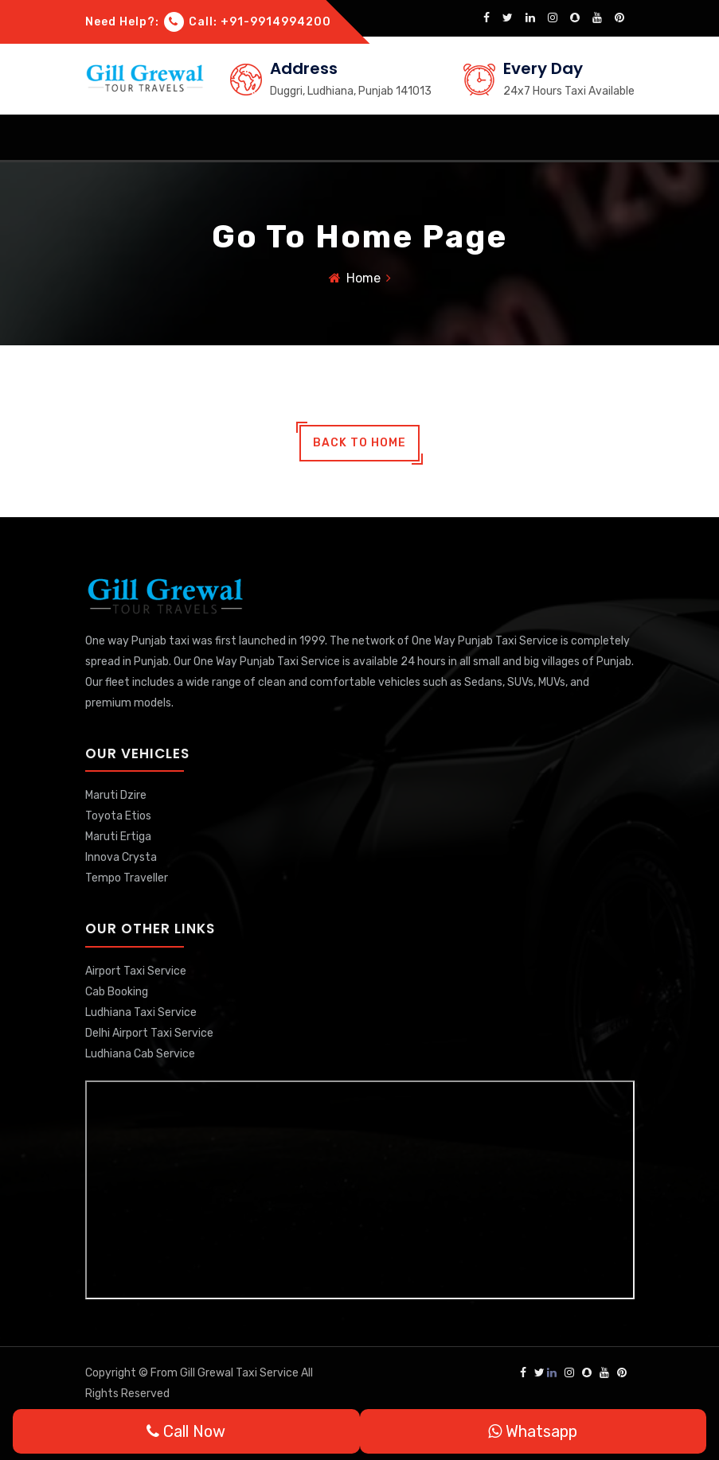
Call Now (186, 1431)
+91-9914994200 (276, 22)
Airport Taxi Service (135, 971)
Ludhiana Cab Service (140, 1054)
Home (363, 278)
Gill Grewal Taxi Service (240, 1373)
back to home (359, 443)
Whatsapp (532, 1431)
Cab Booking (116, 992)
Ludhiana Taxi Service (141, 1012)
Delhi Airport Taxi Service (149, 1033)
